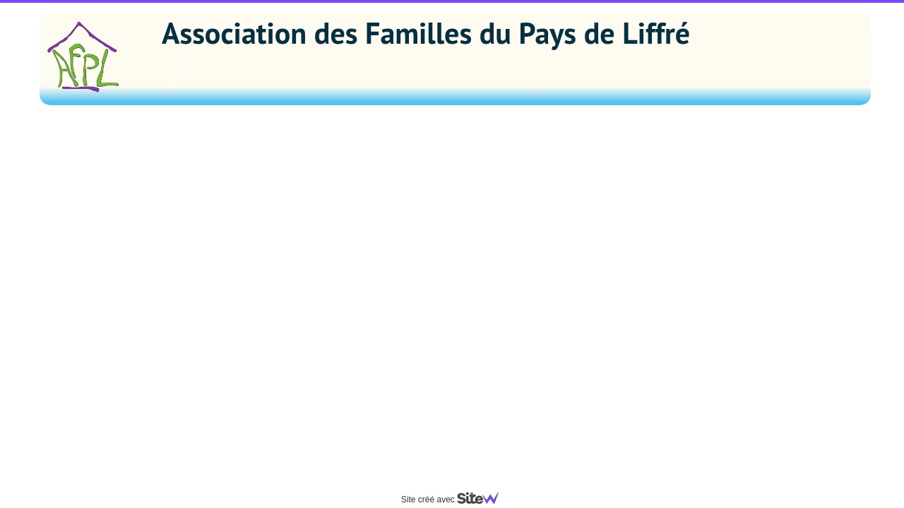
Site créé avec (455, 499)
